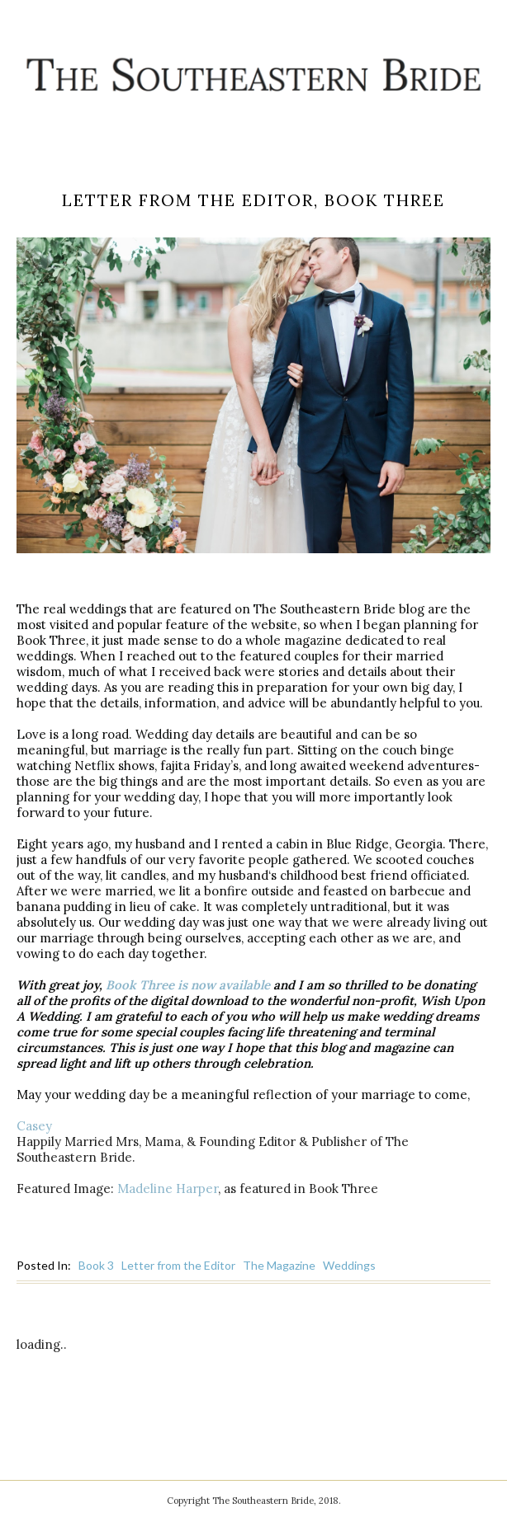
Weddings (349, 1265)
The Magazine (279, 1265)
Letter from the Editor (178, 1265)
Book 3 (96, 1265)
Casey (34, 1126)
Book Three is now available (188, 985)
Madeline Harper (167, 1188)
